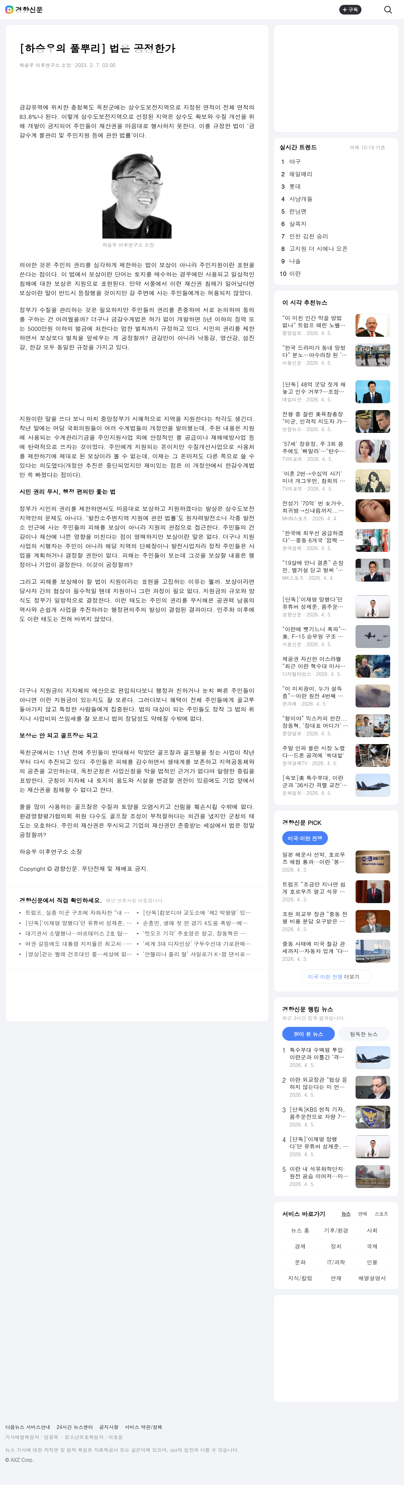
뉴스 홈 (300, 1230)
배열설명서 (372, 1278)
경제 (300, 1246)
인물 (372, 1262)
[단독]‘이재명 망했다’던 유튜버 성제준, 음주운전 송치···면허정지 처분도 (79, 923)
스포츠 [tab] (381, 1213)
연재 (336, 1278)
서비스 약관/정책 (144, 1426)
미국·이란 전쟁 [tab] (305, 838)
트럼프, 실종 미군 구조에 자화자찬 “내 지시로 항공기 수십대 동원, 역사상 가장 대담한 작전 (79, 913)
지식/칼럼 (300, 1278)
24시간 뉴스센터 (75, 1426)
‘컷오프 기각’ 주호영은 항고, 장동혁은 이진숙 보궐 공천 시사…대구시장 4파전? (197, 933)
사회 (372, 1230)
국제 (372, 1246)
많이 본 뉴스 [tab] (308, 1034)
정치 (336, 1246)
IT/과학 (336, 1262)
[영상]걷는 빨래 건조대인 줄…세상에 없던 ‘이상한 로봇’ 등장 (79, 954)
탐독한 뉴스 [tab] (364, 1034)
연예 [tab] (362, 1213)
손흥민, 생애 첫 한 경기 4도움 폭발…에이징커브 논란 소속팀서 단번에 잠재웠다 (197, 923)
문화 (300, 1262)
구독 (350, 9)
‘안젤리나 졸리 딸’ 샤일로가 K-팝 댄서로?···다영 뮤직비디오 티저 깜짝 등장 (197, 954)
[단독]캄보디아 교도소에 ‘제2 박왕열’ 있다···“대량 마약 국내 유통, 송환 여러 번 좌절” (197, 913)
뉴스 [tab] (345, 1213)
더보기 (336, 976)
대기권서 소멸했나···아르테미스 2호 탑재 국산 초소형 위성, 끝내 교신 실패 (79, 933)
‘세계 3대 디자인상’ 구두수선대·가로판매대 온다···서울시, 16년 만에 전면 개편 (197, 944)
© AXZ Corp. (19, 1460)
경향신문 (29, 9)
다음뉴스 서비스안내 (27, 1426)
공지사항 (109, 1426)
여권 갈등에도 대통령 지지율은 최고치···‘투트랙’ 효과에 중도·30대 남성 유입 (79, 944)
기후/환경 (336, 1230)
